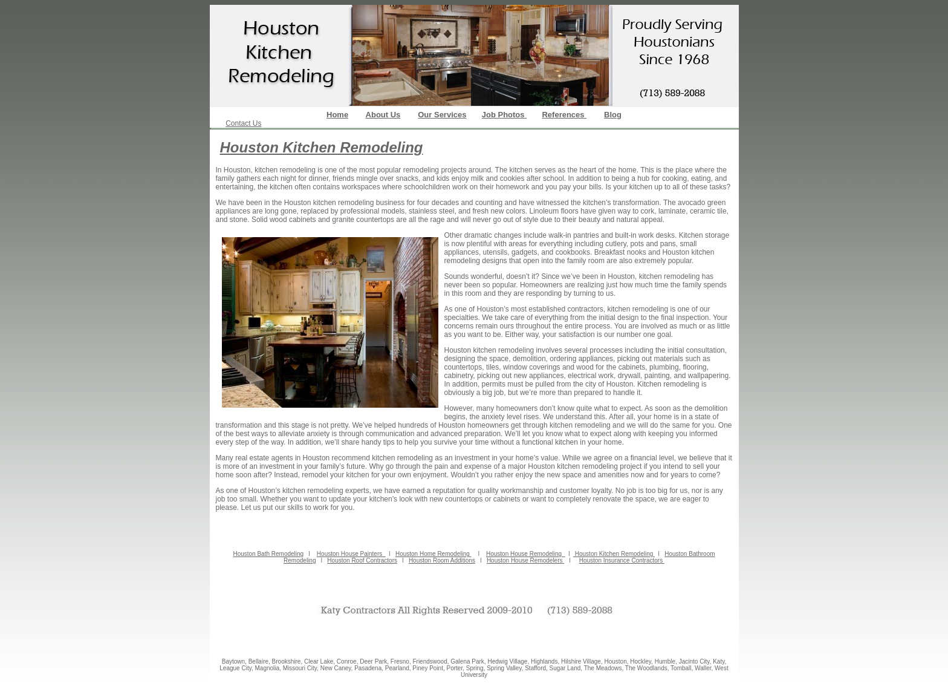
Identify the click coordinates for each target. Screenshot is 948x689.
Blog (613, 114)
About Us (383, 114)
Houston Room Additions (442, 560)
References (564, 114)
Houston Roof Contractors (362, 560)
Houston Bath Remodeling (268, 553)
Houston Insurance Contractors (621, 560)
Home (337, 114)
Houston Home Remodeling (433, 553)
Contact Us (243, 123)
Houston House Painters (351, 553)
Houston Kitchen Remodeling (614, 553)
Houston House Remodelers (525, 560)
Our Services (442, 114)
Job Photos (504, 114)
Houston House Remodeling (524, 553)
